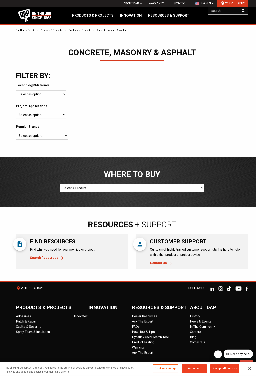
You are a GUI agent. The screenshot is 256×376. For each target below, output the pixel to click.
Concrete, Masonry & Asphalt (111, 30)
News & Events (200, 321)
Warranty (156, 3)
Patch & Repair (26, 321)
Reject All (194, 368)
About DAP (131, 3)
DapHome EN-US (25, 30)
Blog (193, 337)
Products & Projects (93, 15)
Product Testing (143, 342)
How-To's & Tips (143, 332)
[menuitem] (131, 3)
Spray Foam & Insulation (33, 332)
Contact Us (158, 263)
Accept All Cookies (224, 368)
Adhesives (23, 316)
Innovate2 (81, 316)
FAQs (136, 327)
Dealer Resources (144, 316)
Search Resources (44, 258)
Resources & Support (168, 15)
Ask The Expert (142, 321)
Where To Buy (232, 3)
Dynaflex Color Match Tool (150, 337)
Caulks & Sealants (28, 327)
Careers (195, 332)
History (195, 316)
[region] (128, 369)
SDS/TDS (180, 3)
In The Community (202, 327)
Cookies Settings (165, 368)
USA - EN (203, 3)
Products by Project (79, 30)
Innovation (131, 15)
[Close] (249, 368)
